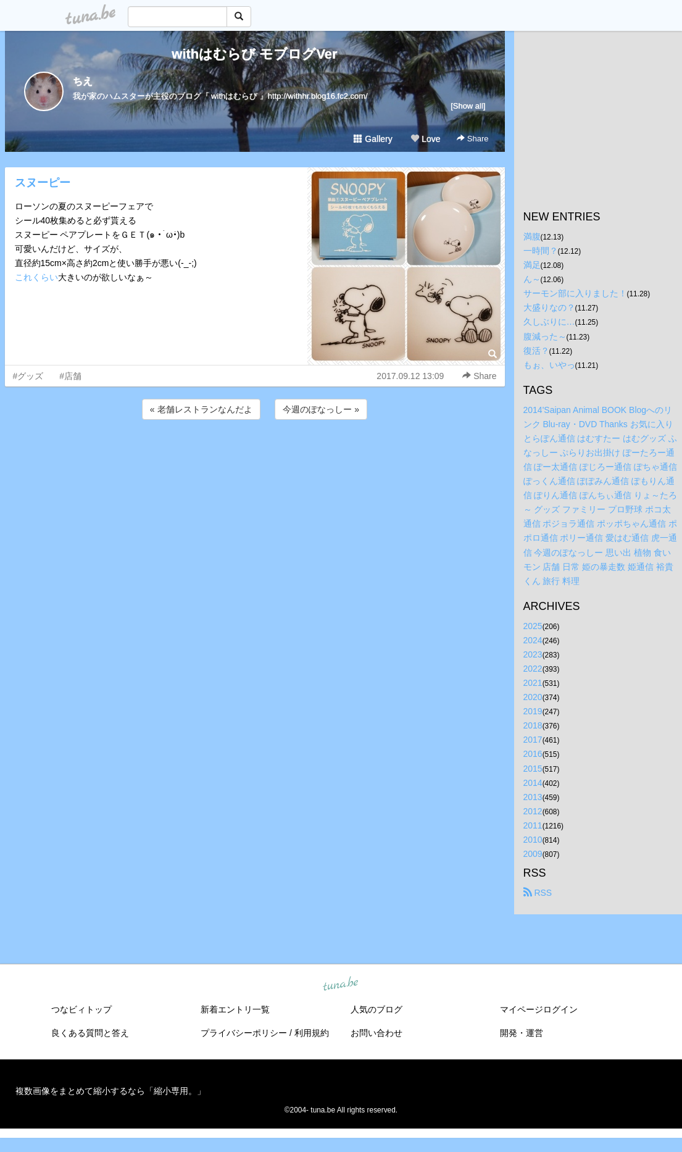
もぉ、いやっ (549, 365)
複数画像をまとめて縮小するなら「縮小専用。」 (110, 1091)
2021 (533, 683)
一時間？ (540, 251)
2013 (533, 797)
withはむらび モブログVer (254, 54)
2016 (533, 754)
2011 (533, 825)
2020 (533, 697)
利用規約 (311, 1033)
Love (425, 139)
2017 (533, 740)
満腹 (532, 236)
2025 (533, 626)
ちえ (83, 81)
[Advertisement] (255, 455)
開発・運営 (521, 1033)
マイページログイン (539, 1009)
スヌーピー (42, 183)
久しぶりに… (549, 322)
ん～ (532, 279)
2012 (533, 811)
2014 (533, 783)
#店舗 (70, 376)
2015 (533, 769)
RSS (537, 893)
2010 (533, 840)
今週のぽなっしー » (321, 409)
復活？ (536, 351)
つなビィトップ (81, 1009)
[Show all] (468, 106)
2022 (533, 669)
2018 (533, 725)
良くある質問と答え (90, 1033)
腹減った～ (545, 336)
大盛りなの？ (549, 307)
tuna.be (341, 985)
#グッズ (28, 376)
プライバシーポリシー (244, 1033)
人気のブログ (376, 1009)
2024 (533, 640)
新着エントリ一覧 (235, 1009)
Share (472, 138)
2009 (533, 854)
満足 (532, 265)
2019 (533, 711)
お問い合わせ (376, 1033)
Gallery (373, 139)
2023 (533, 654)
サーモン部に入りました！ (575, 293)
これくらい (36, 277)
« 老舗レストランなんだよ (201, 409)
